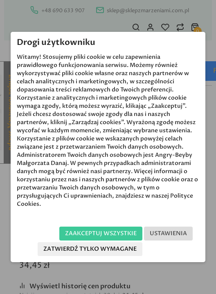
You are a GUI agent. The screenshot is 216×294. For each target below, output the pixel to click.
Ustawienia (168, 233)
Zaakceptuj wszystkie (101, 233)
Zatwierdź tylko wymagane (90, 249)
